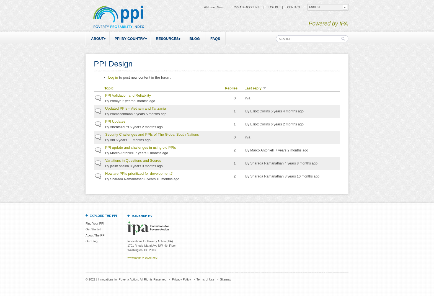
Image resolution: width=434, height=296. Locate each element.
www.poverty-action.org (142, 257)
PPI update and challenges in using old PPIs (140, 147)
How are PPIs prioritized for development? (139, 173)
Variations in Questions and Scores (133, 160)
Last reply (255, 88)
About (97, 39)
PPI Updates (115, 121)
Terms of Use (206, 279)
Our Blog (91, 241)
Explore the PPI (103, 215)
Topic (109, 88)
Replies (231, 88)
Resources (167, 39)
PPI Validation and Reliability (128, 95)
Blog (194, 39)
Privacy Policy (181, 279)
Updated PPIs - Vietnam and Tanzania (135, 108)
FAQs (215, 39)
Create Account (246, 7)
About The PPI (95, 235)
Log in (273, 7)
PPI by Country (130, 39)
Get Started (93, 229)
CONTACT (293, 7)
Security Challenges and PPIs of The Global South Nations (152, 134)
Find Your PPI (95, 223)
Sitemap (225, 279)
